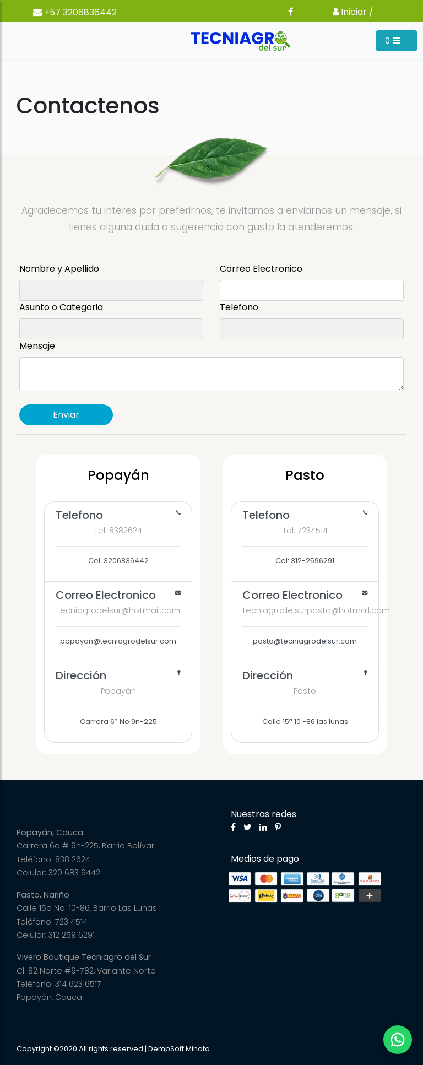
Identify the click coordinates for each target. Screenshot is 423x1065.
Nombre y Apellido (59, 268)
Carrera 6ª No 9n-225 (118, 697)
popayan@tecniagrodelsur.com (118, 616)
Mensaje (37, 345)
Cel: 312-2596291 (304, 536)
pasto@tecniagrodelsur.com (310, 616)
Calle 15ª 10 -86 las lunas (304, 697)
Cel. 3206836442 (118, 536)
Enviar (66, 414)
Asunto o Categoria (61, 307)
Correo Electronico (261, 268)
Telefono (239, 307)
